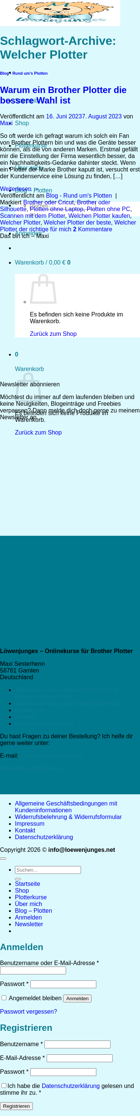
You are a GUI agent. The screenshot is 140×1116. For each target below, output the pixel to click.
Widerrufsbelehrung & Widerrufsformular (68, 703)
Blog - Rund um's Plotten (24, 73)
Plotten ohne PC (108, 209)
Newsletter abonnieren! (31, 768)
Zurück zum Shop (38, 432)
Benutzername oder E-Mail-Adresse (49, 963)
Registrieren (16, 1106)
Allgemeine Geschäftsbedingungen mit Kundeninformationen (66, 693)
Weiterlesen (19, 189)
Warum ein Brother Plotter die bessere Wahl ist (63, 95)
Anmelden (77, 998)
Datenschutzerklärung (44, 723)
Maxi (6, 123)
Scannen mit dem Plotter (32, 216)
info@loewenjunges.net (51, 755)
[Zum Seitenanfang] (3, 858)
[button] (29, 924)
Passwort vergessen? (28, 1011)
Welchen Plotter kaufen (99, 216)
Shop (22, 123)
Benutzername (21, 1044)
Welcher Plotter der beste (77, 222)
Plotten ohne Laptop (56, 209)
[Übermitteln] (18, 879)
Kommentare (92, 229)
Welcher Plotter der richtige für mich (68, 225)
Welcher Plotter (20, 222)
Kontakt (25, 717)
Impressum (29, 710)
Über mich (28, 904)
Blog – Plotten (33, 911)
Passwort (14, 984)
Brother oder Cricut (48, 202)
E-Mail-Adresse (22, 1058)
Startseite (27, 884)
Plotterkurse (31, 897)
